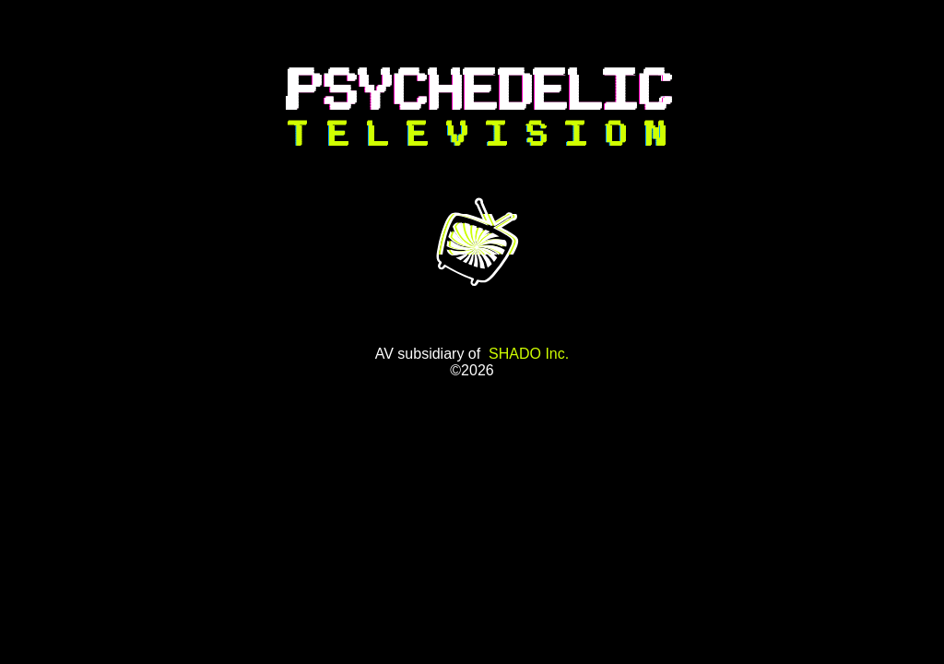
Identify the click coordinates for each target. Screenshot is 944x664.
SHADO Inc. (529, 354)
